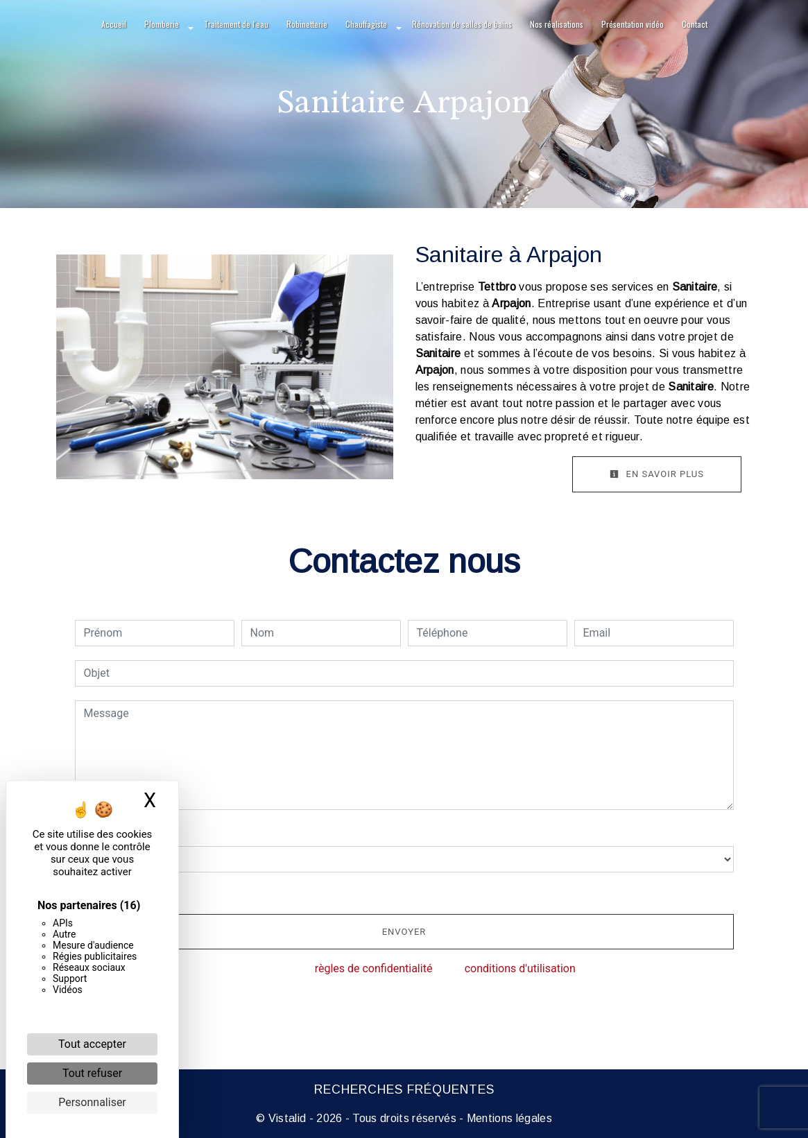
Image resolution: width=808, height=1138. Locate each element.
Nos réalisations (556, 24)
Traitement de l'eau (236, 24)
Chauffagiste (366, 24)
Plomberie (161, 24)
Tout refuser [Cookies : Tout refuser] (92, 1073)
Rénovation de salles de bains (462, 24)
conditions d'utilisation (520, 968)
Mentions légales (508, 1118)
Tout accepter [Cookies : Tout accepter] (92, 1044)
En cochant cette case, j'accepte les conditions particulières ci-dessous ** (269, 891)
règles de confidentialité (374, 968)
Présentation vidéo (632, 24)
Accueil (113, 24)
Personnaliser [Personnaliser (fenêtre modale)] (92, 1102)
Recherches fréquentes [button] (404, 1089)
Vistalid (287, 1118)
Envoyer (404, 931)
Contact (694, 24)
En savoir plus (657, 474)
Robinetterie (306, 24)
